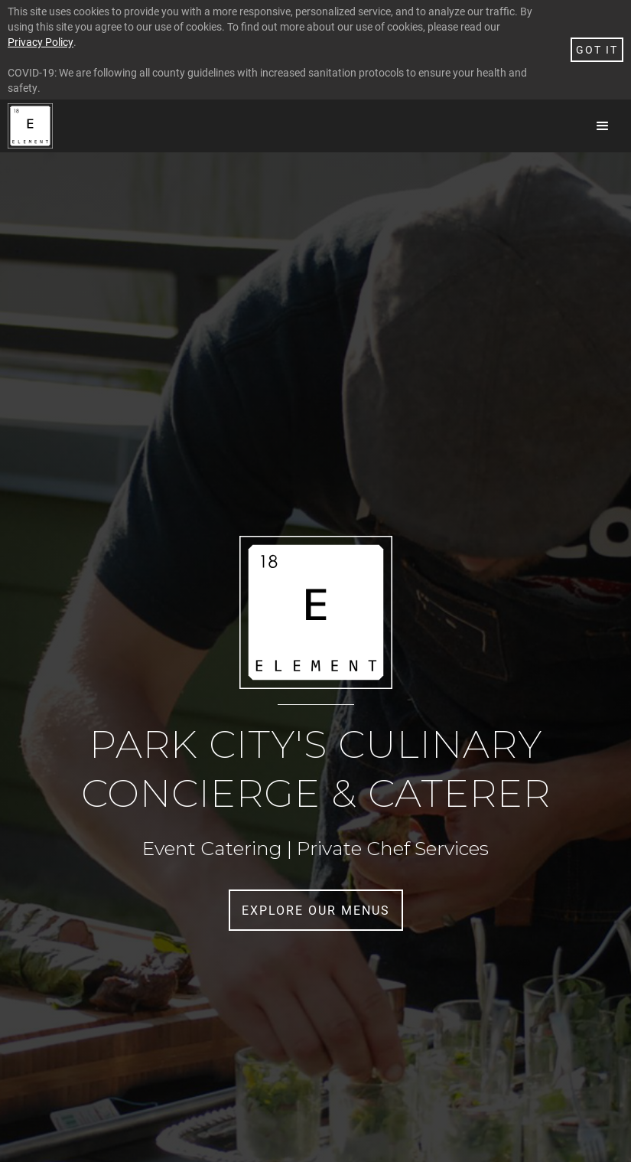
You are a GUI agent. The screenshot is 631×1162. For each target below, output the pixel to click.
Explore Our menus (316, 910)
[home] (30, 126)
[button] (602, 126)
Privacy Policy (40, 41)
